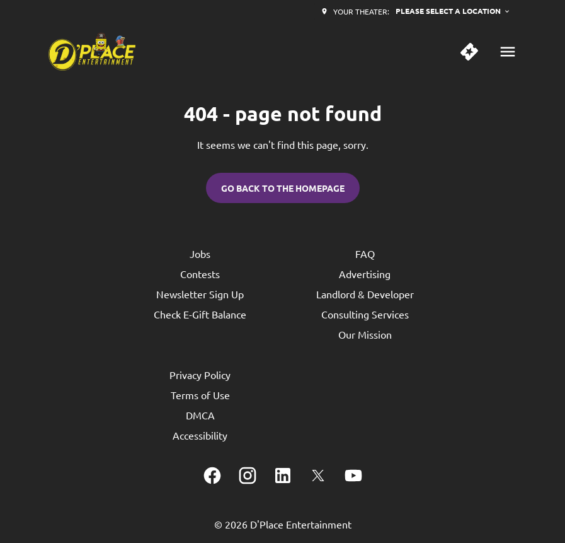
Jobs (200, 253)
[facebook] (212, 475)
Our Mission (365, 334)
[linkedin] (283, 475)
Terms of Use (200, 394)
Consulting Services (365, 314)
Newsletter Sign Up (200, 294)
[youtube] (353, 475)
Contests (200, 273)
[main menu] (507, 51)
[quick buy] (469, 52)
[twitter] (318, 475)
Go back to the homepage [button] (283, 188)
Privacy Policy (200, 374)
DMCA (200, 415)
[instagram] (247, 475)
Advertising (365, 273)
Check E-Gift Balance (200, 314)
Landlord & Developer (365, 294)
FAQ (365, 253)
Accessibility (200, 435)
